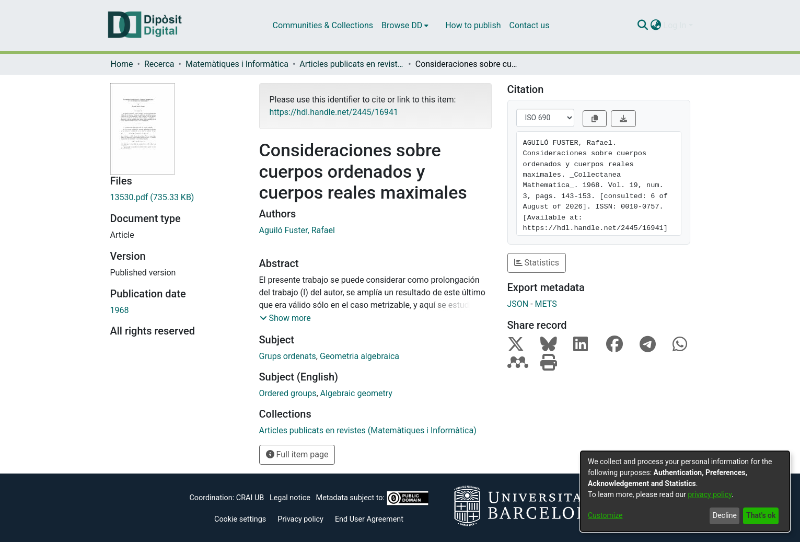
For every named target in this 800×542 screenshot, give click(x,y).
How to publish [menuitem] (473, 25)
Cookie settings (240, 519)
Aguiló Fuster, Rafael (297, 230)
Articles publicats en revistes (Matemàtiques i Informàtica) (351, 64)
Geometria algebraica (359, 356)
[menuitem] (404, 25)
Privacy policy (300, 519)
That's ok (760, 515)
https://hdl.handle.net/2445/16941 (334, 112)
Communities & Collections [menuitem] (323, 25)
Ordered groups (288, 393)
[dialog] (685, 491)
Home (122, 64)
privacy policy (710, 494)
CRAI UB (250, 497)
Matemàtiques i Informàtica (236, 64)
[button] (285, 318)
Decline (725, 515)
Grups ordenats (287, 356)
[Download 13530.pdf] (177, 197)
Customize (605, 515)
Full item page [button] (297, 454)
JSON (518, 304)
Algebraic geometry (356, 393)
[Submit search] (643, 25)
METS (546, 304)
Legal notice (290, 497)
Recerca (159, 64)
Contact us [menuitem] (529, 25)
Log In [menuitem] (675, 25)
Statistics (537, 263)
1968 (119, 310)
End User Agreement (369, 519)
